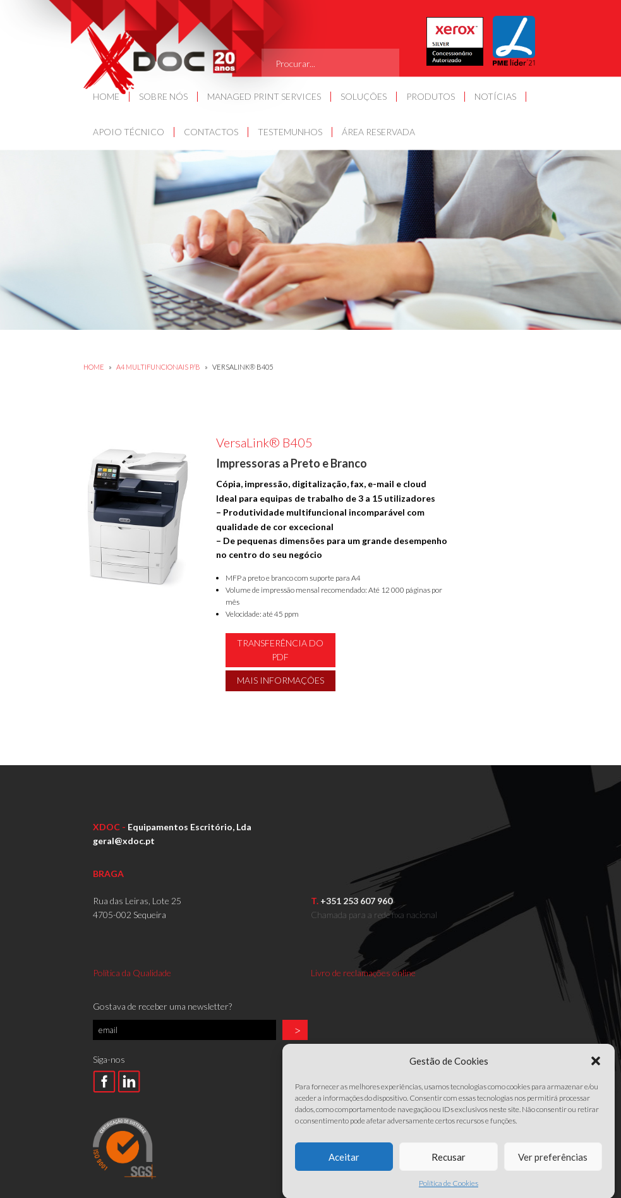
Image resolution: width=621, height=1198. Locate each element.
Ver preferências (553, 1173)
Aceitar (344, 1173)
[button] (595, 1077)
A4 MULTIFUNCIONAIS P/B (159, 367)
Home (93, 367)
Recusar (448, 1173)
